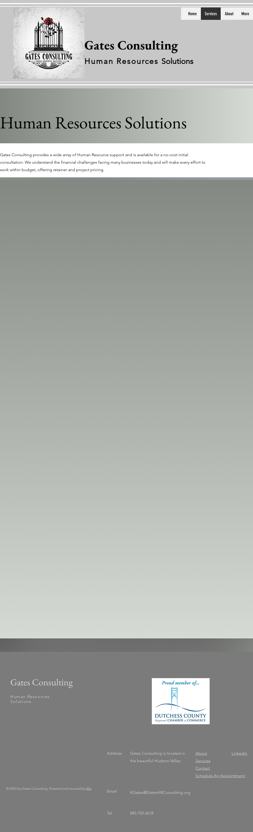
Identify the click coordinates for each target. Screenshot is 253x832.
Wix (88, 789)
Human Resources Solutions (30, 699)
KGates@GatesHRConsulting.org (160, 792)
